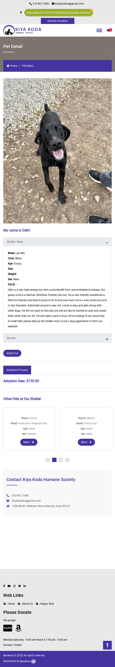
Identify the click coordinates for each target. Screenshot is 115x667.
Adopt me (12, 353)
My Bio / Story (15, 241)
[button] (108, 30)
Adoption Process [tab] (17, 370)
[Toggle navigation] (99, 31)
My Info (11, 338)
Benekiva (28, 661)
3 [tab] (61, 460)
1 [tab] (48, 460)
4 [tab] (67, 460)
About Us (27, 603)
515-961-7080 (39, 3)
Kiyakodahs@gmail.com (68, 3)
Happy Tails (47, 603)
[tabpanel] (29, 429)
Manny (91, 418)
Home (12, 65)
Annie (33, 418)
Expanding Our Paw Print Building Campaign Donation (59, 11)
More (28, 442)
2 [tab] (54, 460)
